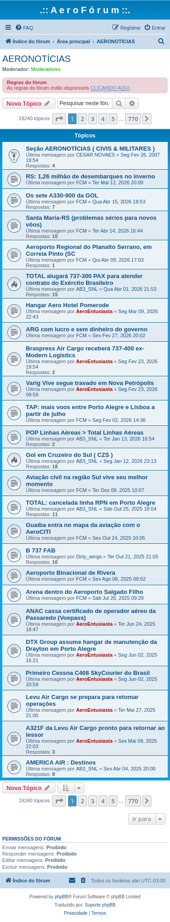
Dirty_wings (89, 556)
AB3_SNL (87, 289)
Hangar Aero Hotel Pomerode (67, 305)
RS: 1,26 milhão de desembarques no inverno (90, 176)
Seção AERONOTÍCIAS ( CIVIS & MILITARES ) (90, 148)
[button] (59, 118)
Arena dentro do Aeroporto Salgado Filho (84, 591)
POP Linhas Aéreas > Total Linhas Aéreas (85, 432)
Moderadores (46, 69)
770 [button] (133, 119)
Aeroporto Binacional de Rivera (70, 572)
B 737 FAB (40, 550)
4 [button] (102, 119)
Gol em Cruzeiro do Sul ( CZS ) (69, 454)
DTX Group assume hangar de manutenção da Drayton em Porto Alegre (91, 645)
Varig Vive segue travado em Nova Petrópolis (90, 383)
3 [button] (92, 119)
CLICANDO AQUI (110, 88)
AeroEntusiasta (94, 311)
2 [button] (82, 119)
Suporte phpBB (100, 904)
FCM (81, 182)
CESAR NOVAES (95, 154)
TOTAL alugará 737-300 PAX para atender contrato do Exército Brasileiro (84, 279)
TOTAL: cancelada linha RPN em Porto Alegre (90, 502)
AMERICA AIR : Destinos (61, 762)
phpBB (61, 896)
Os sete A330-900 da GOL (62, 195)
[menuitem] (24, 27)
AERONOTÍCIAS (36, 59)
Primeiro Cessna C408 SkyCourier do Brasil (88, 672)
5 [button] (113, 119)
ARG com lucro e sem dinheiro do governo (86, 329)
